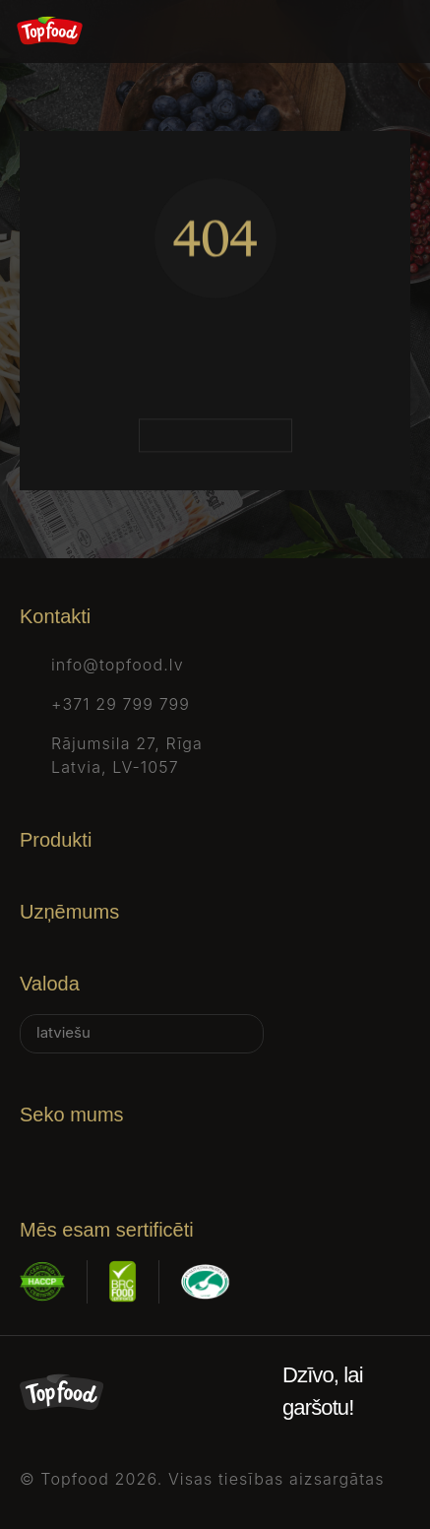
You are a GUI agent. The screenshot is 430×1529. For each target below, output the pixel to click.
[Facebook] (31, 1157)
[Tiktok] (197, 1157)
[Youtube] (252, 1157)
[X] (142, 1157)
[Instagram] (86, 1157)
